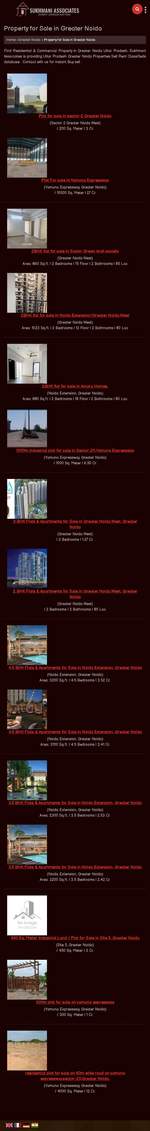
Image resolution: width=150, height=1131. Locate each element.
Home (11, 40)
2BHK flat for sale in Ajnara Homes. (75, 386)
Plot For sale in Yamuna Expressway (75, 180)
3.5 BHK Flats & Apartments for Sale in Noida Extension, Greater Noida (75, 803)
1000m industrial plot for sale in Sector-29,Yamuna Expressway (75, 450)
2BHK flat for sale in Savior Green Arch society (75, 251)
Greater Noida (29, 40)
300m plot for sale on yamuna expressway (75, 1002)
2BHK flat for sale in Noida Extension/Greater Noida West (75, 315)
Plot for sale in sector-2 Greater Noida (75, 116)
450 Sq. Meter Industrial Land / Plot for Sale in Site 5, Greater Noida (75, 938)
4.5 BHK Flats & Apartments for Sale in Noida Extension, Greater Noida (75, 667)
